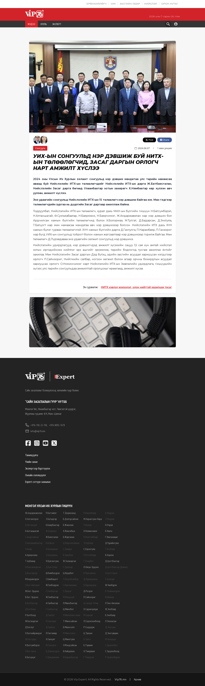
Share (164, 139)
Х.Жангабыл (69, 531)
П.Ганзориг (51, 621)
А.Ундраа (109, 513)
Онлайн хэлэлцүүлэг (35, 475)
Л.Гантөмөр (51, 633)
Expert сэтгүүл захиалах (37, 482)
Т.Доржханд (69, 513)
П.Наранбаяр (90, 513)
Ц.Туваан (88, 633)
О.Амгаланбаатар (33, 543)
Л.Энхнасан (110, 621)
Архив (137, 679)
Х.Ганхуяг (50, 639)
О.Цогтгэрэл (111, 573)
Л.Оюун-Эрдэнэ (91, 567)
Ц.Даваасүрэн (53, 651)
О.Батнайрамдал (33, 633)
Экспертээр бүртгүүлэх (37, 468)
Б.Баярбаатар (52, 525)
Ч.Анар (28, 549)
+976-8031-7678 (57, 425)
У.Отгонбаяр (90, 555)
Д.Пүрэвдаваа (91, 579)
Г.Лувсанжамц (69, 585)
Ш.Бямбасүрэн (53, 573)
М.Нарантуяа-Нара (93, 519)
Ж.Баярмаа (51, 531)
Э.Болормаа (52, 555)
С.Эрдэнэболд (112, 651)
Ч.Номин (88, 525)
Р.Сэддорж (89, 627)
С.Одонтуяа (89, 549)
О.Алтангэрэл (31, 519)
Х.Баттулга (30, 651)
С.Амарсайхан (32, 537)
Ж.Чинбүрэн (111, 585)
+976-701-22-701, (36, 425)
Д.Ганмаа (50, 627)
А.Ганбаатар (52, 603)
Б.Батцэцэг (30, 657)
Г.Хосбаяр (110, 549)
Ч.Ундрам (109, 519)
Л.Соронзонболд (92, 621)
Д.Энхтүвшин (111, 633)
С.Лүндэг (67, 591)
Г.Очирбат (89, 561)
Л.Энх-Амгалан (112, 603)
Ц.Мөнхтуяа (69, 639)
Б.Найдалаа (68, 651)
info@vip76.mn (35, 431)
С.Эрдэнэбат (111, 645)
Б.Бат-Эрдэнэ (31, 597)
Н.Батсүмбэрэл (32, 645)
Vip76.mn (120, 679)
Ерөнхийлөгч (96, 3)
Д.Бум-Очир (51, 567)
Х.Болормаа (52, 549)
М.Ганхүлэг (51, 645)
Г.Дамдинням (52, 657)
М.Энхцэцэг (110, 639)
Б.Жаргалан (68, 537)
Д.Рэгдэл (88, 591)
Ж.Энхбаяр (110, 609)
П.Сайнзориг (90, 597)
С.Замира (67, 549)
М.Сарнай (88, 615)
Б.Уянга (108, 531)
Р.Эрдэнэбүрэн (112, 657)
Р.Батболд (30, 615)
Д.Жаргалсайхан (71, 543)
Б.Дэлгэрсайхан (70, 519)
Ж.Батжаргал (31, 621)
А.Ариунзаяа (31, 555)
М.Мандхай (68, 597)
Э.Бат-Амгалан (32, 585)
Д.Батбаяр (30, 609)
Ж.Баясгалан (52, 537)
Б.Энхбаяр (110, 615)
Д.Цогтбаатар (112, 561)
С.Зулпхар (68, 567)
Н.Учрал (109, 525)
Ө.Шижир (109, 597)
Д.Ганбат (50, 615)
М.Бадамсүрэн (32, 579)
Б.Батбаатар (31, 603)
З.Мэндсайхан (70, 645)
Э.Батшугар (51, 519)
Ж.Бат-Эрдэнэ (32, 591)
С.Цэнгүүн (109, 579)
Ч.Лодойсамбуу (70, 579)
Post (149, 139)
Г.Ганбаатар (52, 609)
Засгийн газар (130, 3)
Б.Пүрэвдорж (90, 585)
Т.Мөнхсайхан (70, 621)
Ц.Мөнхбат (68, 609)
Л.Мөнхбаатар (70, 603)
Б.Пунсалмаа (90, 573)
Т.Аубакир (30, 561)
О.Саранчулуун (91, 609)
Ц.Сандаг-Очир (91, 603)
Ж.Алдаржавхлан (33, 513)
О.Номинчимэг (90, 531)
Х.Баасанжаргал (33, 567)
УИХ (113, 3)
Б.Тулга (87, 639)
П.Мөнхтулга (69, 633)
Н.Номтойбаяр (91, 537)
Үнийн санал (31, 462)
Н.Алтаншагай (32, 531)
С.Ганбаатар (52, 591)
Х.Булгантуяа (52, 561)
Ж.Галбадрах (52, 585)
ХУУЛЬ (43, 24)
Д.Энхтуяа (110, 627)
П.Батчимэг (51, 513)
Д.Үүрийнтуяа (112, 543)
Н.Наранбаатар (70, 657)
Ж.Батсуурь (30, 639)
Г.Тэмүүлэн (89, 657)
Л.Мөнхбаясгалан (71, 615)
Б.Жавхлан (68, 525)
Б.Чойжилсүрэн (112, 591)
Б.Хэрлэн (109, 555)
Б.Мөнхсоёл (68, 627)
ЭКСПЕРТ (56, 24)
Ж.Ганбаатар (52, 597)
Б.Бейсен (50, 543)
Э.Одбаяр (88, 543)
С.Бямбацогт (52, 579)
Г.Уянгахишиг (111, 537)
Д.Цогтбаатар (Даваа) (116, 567)
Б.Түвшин (88, 645)
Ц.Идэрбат (68, 573)
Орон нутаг (169, 3)
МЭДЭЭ (31, 24)
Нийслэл (150, 3)
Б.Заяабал (68, 555)
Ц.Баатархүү (31, 573)
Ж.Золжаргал (69, 561)
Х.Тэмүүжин (89, 651)
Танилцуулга (31, 455)
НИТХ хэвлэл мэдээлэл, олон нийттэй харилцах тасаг (136, 287)
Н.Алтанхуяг (31, 525)
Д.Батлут (29, 627)
